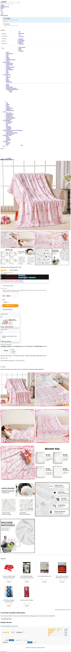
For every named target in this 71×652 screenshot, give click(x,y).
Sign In (2, 7)
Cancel (2, 326)
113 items (19, 632)
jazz (7, 70)
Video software (22, 47)
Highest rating (18, 640)
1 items (65, 633)
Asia (7, 73)
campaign (4, 33)
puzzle (7, 79)
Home (3, 48)
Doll (7, 78)
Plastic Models (9, 86)
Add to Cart (10, 305)
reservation (4, 38)
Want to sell (4, 43)
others (7, 54)
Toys (7, 75)
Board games (9, 82)
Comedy (8, 58)
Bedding (14, 351)
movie (20, 49)
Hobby (7, 84)
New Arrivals (5, 36)
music (7, 52)
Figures (7, 85)
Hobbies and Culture (10, 59)
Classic (7, 65)
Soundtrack (8, 68)
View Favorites (7, 341)
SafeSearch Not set (5, 6)
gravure (7, 60)
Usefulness (26, 640)
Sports (7, 57)
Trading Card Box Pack (11, 88)
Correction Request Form (6, 618)
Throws (13, 352)
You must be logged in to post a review (9, 625)
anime (20, 48)
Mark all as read (4, 15)
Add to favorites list (7, 309)
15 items (66, 628)
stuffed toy (8, 77)
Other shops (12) (8, 285)
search (2, 5)
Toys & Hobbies (7, 74)
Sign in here (21, 33)
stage (7, 56)
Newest (11, 640)
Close (2, 341)
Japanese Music (9, 63)
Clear (35, 642)
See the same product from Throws (62, 609)
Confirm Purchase (9, 326)
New (14, 275)
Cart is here (21, 36)
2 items (65, 632)
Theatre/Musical (9, 69)
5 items (65, 630)
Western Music (9, 64)
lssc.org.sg (4, 1)
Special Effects (9, 53)
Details (20, 280)
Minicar (8, 80)
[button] (35, 14)
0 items (65, 635)
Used (19, 277)
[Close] (1, 317)
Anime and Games (10, 67)
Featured (4, 41)
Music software (6, 62)
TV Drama (21, 51)
